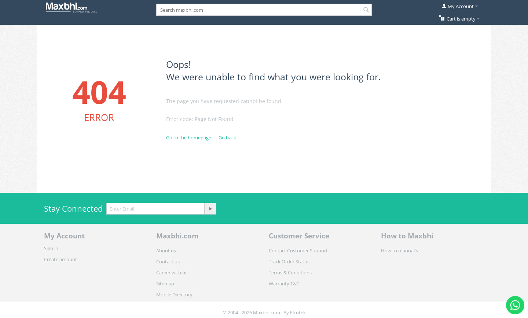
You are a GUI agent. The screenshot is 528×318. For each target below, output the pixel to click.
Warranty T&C (284, 283)
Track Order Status (289, 261)
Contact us (168, 261)
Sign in (51, 248)
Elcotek (298, 312)
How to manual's (399, 250)
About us (166, 250)
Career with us (171, 272)
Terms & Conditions (290, 272)
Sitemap (165, 283)
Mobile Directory (174, 294)
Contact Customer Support (298, 250)
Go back (227, 137)
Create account (60, 259)
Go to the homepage (188, 137)
